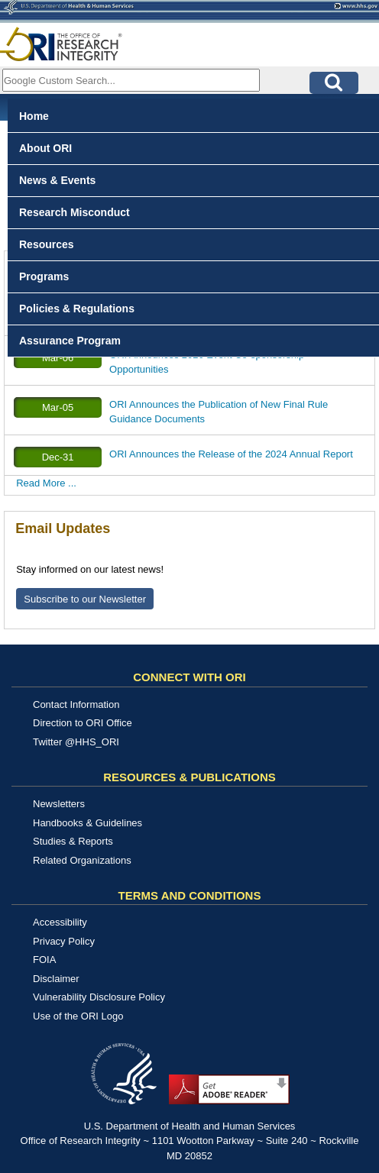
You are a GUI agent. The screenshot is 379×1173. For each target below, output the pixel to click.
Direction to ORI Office (82, 723)
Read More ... (46, 483)
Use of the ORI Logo (78, 1016)
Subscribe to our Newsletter (85, 599)
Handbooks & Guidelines (87, 823)
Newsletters (59, 803)
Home (34, 116)
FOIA (44, 959)
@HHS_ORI (92, 742)
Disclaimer (56, 978)
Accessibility (60, 922)
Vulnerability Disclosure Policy (99, 997)
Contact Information (76, 704)
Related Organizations (82, 860)
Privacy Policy (64, 941)
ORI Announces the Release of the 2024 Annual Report (231, 454)
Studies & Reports (73, 841)
